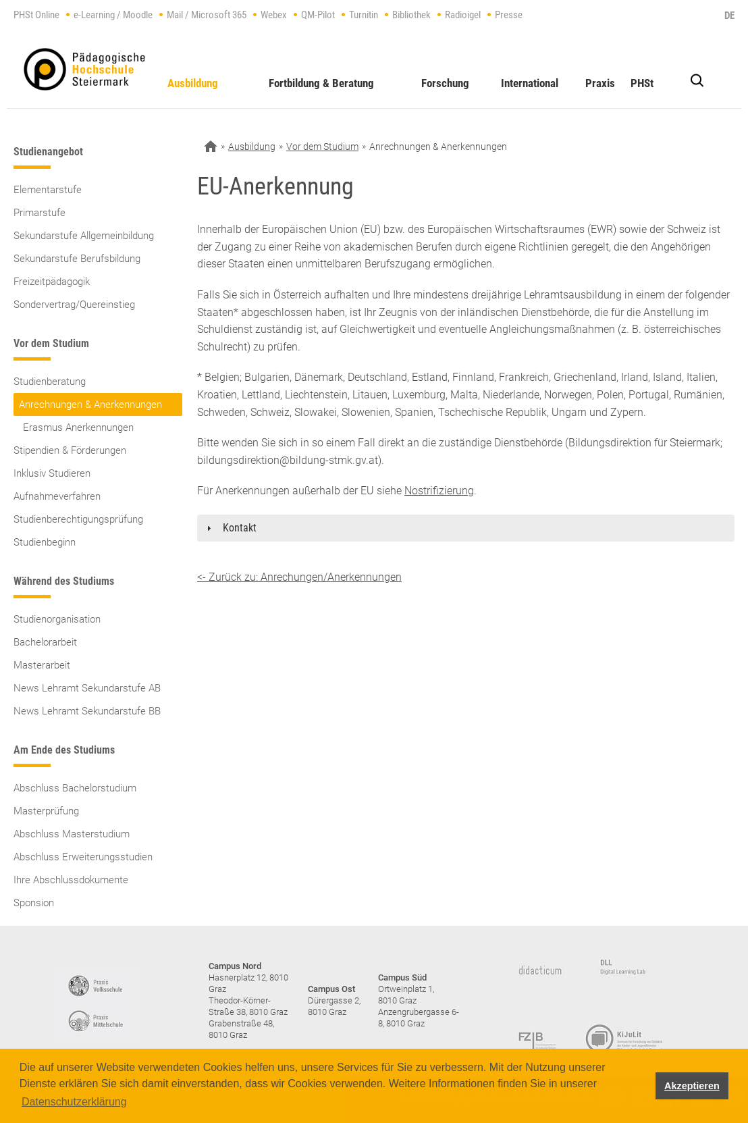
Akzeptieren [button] (692, 1085)
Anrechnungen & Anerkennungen (90, 404)
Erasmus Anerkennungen (78, 427)
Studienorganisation (57, 619)
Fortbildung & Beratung (321, 83)
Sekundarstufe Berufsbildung (77, 259)
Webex (274, 15)
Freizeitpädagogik (52, 282)
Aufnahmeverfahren (57, 496)
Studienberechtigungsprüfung (78, 519)
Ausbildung (192, 83)
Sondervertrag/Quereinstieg (74, 304)
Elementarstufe (48, 190)
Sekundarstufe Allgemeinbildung (84, 236)
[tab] (465, 528)
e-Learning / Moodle (113, 15)
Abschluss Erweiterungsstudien (83, 857)
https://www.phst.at (84, 69)
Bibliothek (411, 15)
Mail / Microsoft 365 (206, 15)
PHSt (642, 83)
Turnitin (363, 15)
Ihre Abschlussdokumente (71, 880)
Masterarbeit (42, 665)
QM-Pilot (318, 15)
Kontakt (240, 527)
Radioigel (463, 15)
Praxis (600, 83)
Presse (509, 15)
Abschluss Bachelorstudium (75, 788)
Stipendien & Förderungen (70, 450)
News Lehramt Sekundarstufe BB (87, 711)
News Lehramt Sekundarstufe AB (87, 688)
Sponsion (34, 903)
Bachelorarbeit (45, 642)
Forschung (445, 83)
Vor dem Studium (322, 146)
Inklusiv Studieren (52, 473)
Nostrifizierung (439, 490)
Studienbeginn (45, 542)
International (529, 83)
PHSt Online (36, 15)
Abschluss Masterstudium (72, 834)
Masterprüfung (46, 811)
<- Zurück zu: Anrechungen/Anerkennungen (299, 577)
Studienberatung (50, 381)
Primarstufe (39, 213)
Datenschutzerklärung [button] (74, 1101)
